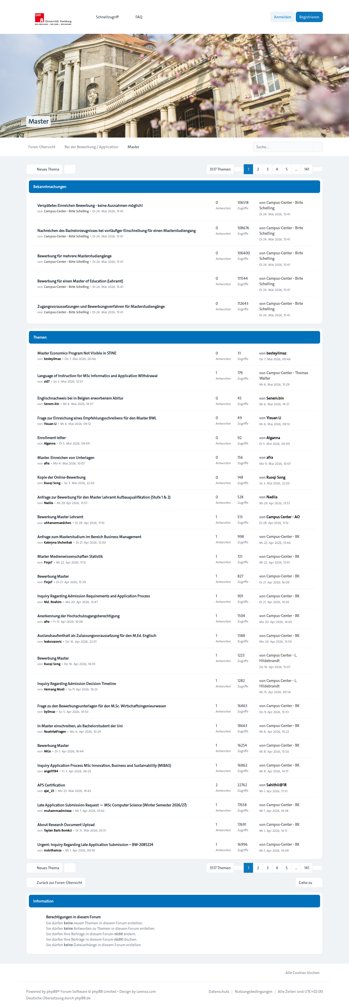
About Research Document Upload (66, 824)
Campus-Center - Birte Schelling (66, 211)
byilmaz (49, 711)
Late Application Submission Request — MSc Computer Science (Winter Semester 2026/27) (111, 805)
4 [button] (277, 169)
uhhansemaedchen (57, 522)
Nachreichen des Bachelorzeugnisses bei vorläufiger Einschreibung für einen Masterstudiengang (116, 230)
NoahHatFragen (55, 731)
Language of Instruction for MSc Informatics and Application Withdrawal (97, 376)
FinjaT (48, 562)
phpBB (52, 991)
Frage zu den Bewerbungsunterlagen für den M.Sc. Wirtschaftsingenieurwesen (101, 706)
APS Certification (51, 785)
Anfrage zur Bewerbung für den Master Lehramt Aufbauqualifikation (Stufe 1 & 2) (103, 497)
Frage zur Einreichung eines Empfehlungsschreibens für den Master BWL (96, 418)
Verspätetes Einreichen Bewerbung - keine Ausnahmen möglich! (90, 205)
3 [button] (268, 169)
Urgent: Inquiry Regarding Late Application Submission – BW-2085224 (95, 844)
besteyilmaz (52, 358)
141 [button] (306, 169)
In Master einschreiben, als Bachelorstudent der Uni (80, 726)
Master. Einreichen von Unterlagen (65, 457)
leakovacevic (53, 641)
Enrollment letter (51, 437)
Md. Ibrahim (53, 601)
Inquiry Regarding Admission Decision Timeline (76, 683)
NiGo (47, 751)
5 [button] (287, 169)
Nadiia (48, 502)
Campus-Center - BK (282, 536)
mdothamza (52, 850)
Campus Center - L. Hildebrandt (278, 658)
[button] (317, 169)
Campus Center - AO (283, 517)
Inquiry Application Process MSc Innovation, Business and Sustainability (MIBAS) (104, 765)
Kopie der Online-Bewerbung (61, 477)
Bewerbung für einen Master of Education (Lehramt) (80, 281)
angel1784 (51, 771)
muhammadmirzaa (57, 810)
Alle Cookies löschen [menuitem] (299, 972)
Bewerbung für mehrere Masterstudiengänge (74, 256)
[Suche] (307, 146)
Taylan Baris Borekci (58, 830)
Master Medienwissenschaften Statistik (70, 556)
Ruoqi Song (52, 483)
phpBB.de (83, 997)
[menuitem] (105, 17)
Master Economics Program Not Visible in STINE (76, 353)
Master (38, 121)
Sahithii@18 (276, 785)
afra (46, 463)
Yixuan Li (50, 423)
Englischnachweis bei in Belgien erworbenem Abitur (80, 398)
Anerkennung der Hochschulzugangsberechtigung (78, 616)
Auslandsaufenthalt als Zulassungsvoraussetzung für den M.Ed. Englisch (96, 635)
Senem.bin (51, 403)
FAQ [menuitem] (135, 17)
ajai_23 (49, 790)
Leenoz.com (146, 991)
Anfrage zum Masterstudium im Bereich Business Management (89, 537)
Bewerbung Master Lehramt (60, 517)
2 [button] (258, 169)
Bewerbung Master (53, 576)
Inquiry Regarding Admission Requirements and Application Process (93, 596)
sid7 (47, 381)
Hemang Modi (54, 689)
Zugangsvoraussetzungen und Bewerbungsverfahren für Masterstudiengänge (101, 306)
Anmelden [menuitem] (282, 17)
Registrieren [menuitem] (309, 17)
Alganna (49, 443)
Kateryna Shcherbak (58, 542)
